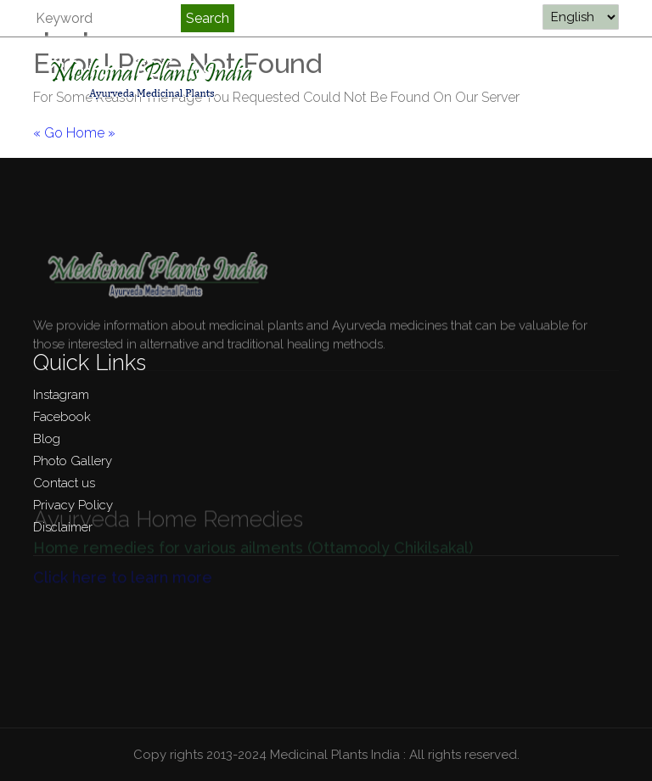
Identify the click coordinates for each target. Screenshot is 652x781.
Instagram (61, 394)
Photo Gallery (72, 461)
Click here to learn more (122, 571)
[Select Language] (580, 17)
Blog (46, 439)
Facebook (62, 416)
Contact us (64, 483)
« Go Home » (74, 133)
